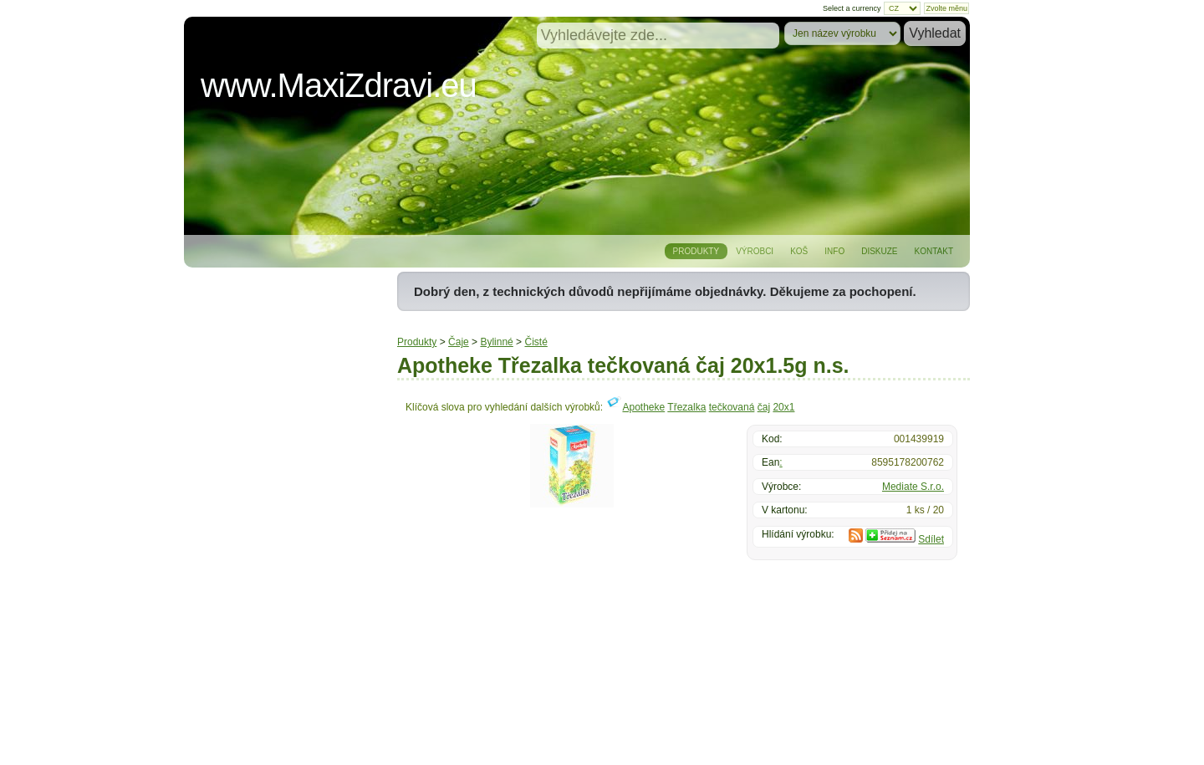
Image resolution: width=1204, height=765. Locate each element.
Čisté (535, 342)
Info (834, 251)
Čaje (458, 342)
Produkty (696, 251)
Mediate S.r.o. (913, 486)
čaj (764, 407)
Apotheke (643, 407)
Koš (799, 251)
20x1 (783, 407)
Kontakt (934, 251)
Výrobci (754, 251)
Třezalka (686, 407)
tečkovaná (732, 407)
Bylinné (496, 342)
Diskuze (879, 251)
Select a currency (852, 8)
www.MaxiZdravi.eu (339, 85)
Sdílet (931, 539)
